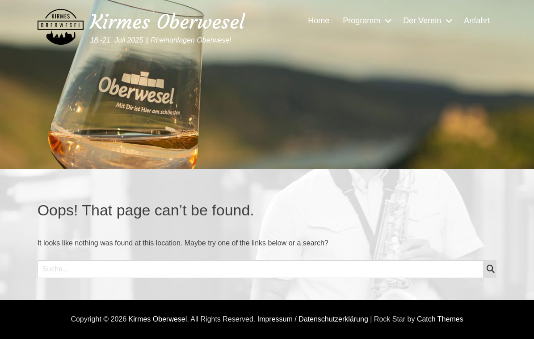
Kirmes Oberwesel (167, 21)
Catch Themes (440, 319)
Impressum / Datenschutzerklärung (312, 319)
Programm (361, 20)
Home (318, 20)
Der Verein (422, 20)
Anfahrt (477, 20)
